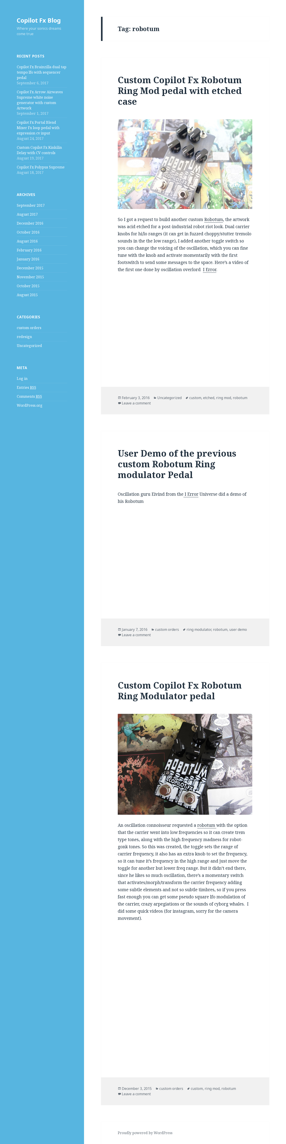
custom (195, 397)
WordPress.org (29, 405)
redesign (24, 336)
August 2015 (27, 294)
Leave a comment (136, 403)
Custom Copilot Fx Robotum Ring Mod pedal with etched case (180, 90)
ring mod (223, 397)
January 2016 (28, 259)
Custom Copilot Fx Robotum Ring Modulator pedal (180, 690)
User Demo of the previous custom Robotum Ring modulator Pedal (177, 464)
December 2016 (30, 223)
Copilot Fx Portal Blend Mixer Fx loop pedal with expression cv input (38, 128)
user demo (238, 629)
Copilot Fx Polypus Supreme (41, 167)
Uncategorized (29, 345)
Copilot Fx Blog (39, 20)
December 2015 (30, 268)
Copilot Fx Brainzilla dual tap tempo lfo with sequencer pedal (41, 72)
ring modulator (199, 629)
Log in (22, 378)
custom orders (29, 327)
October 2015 (28, 285)
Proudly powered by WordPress (145, 1132)
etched (208, 397)
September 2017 (31, 205)
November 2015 (30, 276)
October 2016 (28, 232)
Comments (29, 396)
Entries (26, 387)
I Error (209, 269)
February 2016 (29, 250)
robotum (240, 397)
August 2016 (27, 241)
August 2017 (27, 214)
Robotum (213, 219)
